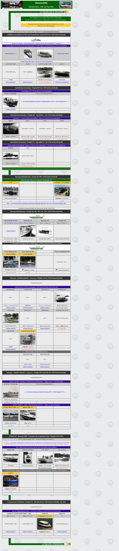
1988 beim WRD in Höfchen (45, 468)
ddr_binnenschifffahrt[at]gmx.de (51, 31)
